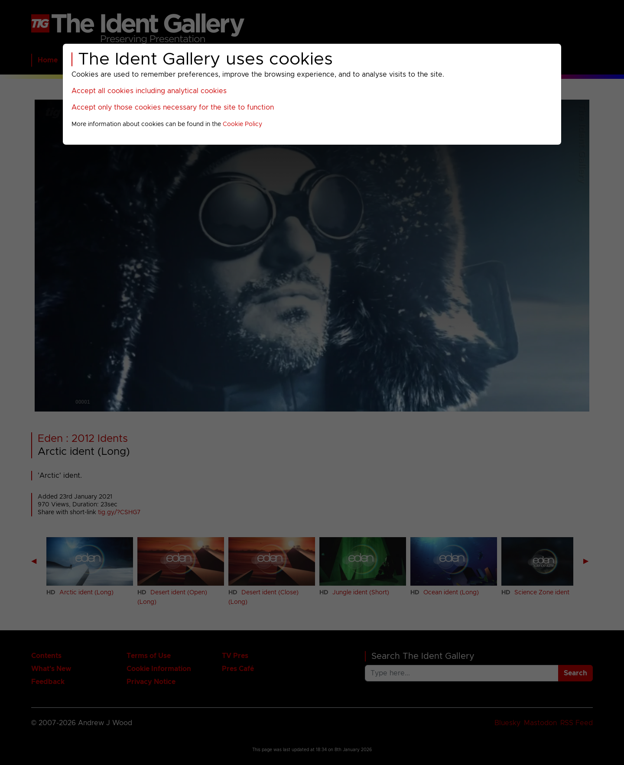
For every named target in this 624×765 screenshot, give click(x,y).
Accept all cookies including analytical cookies (149, 91)
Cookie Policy (242, 124)
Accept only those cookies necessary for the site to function (173, 107)
